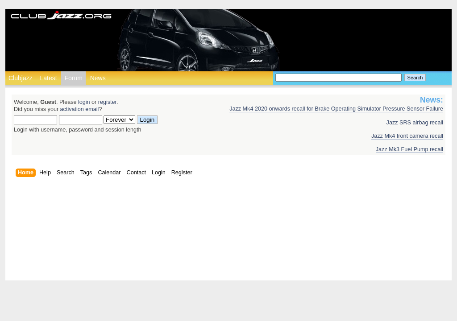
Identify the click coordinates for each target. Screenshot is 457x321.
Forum (73, 78)
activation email (79, 109)
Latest (48, 78)
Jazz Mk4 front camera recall (407, 136)
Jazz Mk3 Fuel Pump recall (409, 149)
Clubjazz (20, 78)
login (84, 102)
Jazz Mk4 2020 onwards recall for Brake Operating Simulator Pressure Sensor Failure (336, 109)
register (107, 102)
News (98, 78)
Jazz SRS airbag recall (414, 122)
